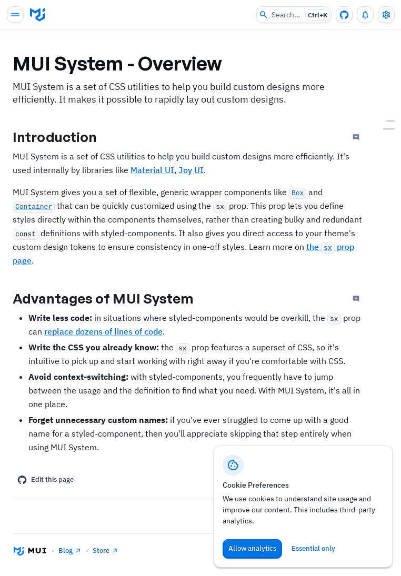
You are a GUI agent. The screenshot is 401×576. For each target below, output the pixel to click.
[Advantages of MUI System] (385, 129)
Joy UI (191, 170)
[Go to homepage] (37, 14)
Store (105, 550)
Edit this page (45, 479)
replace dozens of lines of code (103, 331)
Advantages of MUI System (112, 298)
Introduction (64, 136)
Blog (70, 550)
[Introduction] (385, 121)
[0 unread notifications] (365, 14)
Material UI (152, 170)
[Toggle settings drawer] (386, 14)
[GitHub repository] (344, 14)
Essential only (313, 548)
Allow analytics (252, 548)
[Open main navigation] (15, 14)
